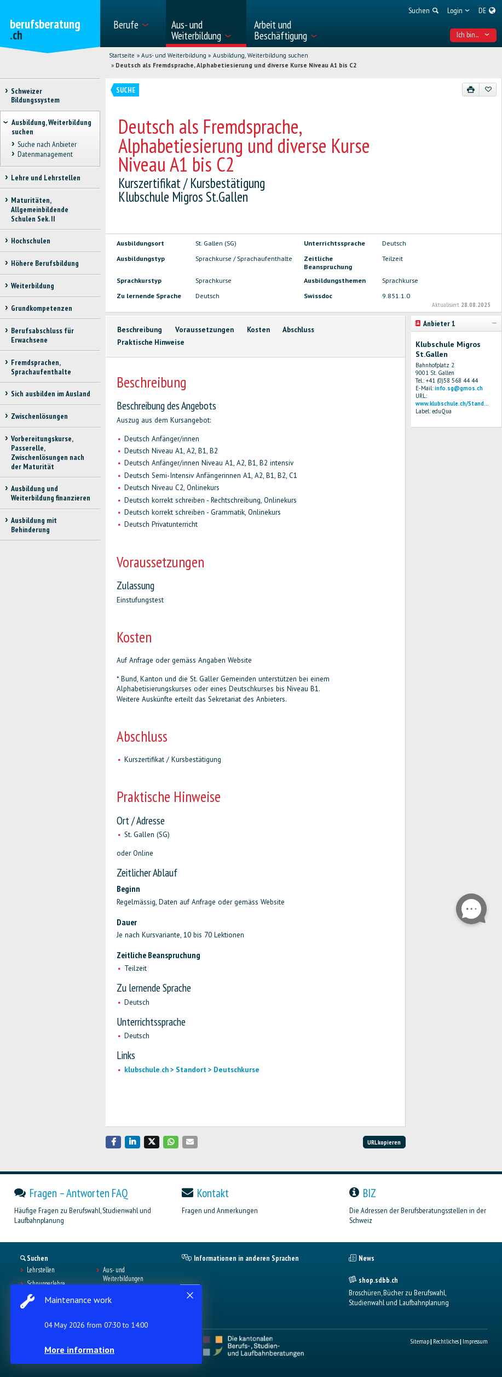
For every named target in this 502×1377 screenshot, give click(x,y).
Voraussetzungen (204, 329)
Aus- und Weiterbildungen (123, 1274)
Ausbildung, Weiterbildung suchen (260, 55)
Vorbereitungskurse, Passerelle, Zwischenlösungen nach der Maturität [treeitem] (47, 452)
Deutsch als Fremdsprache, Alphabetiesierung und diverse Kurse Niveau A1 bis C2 (236, 65)
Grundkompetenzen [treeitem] (41, 308)
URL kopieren (384, 1142)
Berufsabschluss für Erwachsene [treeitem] (42, 335)
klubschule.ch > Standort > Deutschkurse (191, 1069)
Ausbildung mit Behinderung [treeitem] (34, 524)
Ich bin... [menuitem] (473, 34)
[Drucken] (471, 89)
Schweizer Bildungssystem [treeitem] (35, 95)
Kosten (258, 329)
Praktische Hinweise (150, 342)
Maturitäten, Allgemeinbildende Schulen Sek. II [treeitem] (39, 209)
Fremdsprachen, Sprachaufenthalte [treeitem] (41, 367)
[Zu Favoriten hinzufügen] (488, 89)
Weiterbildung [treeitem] (32, 286)
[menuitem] (136, 23)
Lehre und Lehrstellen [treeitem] (45, 178)
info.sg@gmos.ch (459, 388)
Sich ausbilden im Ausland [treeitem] (50, 394)
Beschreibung (139, 329)
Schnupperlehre (46, 1283)
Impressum (475, 1341)
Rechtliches (446, 1341)
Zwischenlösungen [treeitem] (39, 416)
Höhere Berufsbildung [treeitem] (45, 263)
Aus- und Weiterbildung (173, 55)
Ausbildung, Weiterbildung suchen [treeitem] (51, 126)
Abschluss (298, 329)
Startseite (122, 55)
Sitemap (419, 1341)
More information (82, 1349)
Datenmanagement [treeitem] (44, 155)
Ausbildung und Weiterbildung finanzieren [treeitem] (50, 493)
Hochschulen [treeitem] (30, 241)
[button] (113, 1142)
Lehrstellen (41, 1270)
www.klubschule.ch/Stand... (452, 403)
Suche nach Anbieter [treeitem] (46, 145)
